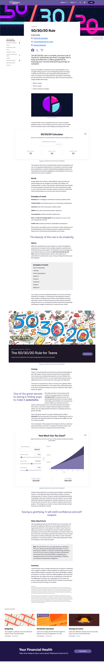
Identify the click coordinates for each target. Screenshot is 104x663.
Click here (41, 160)
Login (91, 2)
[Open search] (80, 2)
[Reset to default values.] (85, 134)
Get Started (85, 354)
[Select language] (84, 2)
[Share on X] (37, 50)
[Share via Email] (41, 50)
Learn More (82, 651)
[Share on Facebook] (32, 50)
